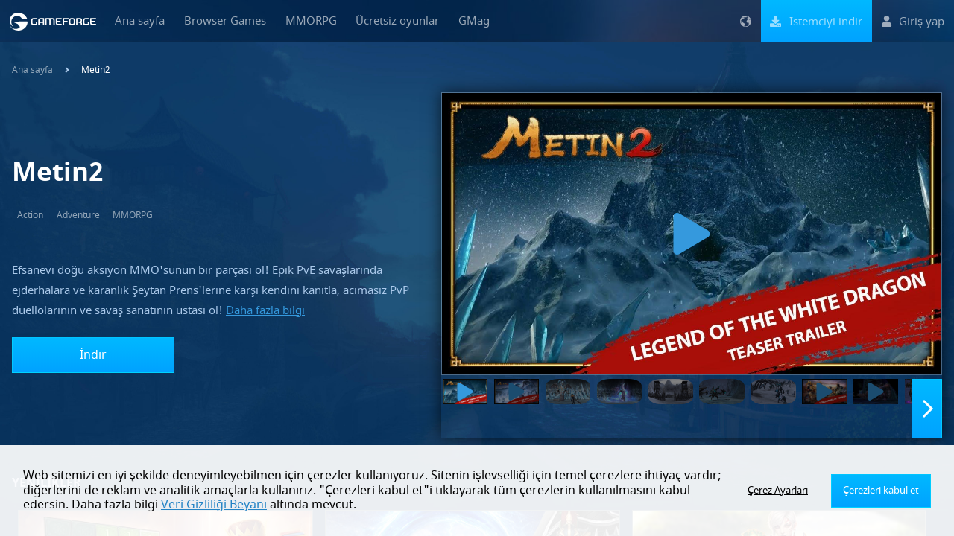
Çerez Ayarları (781, 490)
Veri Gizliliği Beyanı (165, 505)
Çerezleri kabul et (882, 490)
